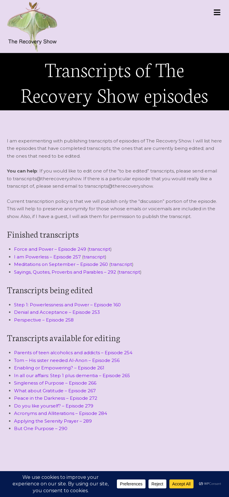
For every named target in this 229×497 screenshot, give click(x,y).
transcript (99, 249)
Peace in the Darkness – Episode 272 (55, 398)
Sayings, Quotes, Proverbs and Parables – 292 (65, 272)
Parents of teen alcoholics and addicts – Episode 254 (73, 352)
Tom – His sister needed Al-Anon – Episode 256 (67, 360)
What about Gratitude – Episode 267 (55, 390)
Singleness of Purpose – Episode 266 (55, 383)
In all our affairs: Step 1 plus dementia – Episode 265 (72, 375)
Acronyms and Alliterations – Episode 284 (60, 413)
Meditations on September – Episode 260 (61, 264)
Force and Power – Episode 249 (50, 249)
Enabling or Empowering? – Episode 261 (59, 368)
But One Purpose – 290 (40, 428)
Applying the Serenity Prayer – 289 (53, 421)
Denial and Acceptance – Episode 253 (57, 312)
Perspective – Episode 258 (44, 320)
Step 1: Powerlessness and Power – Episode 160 (67, 305)
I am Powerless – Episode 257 (47, 257)
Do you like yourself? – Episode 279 (53, 406)
